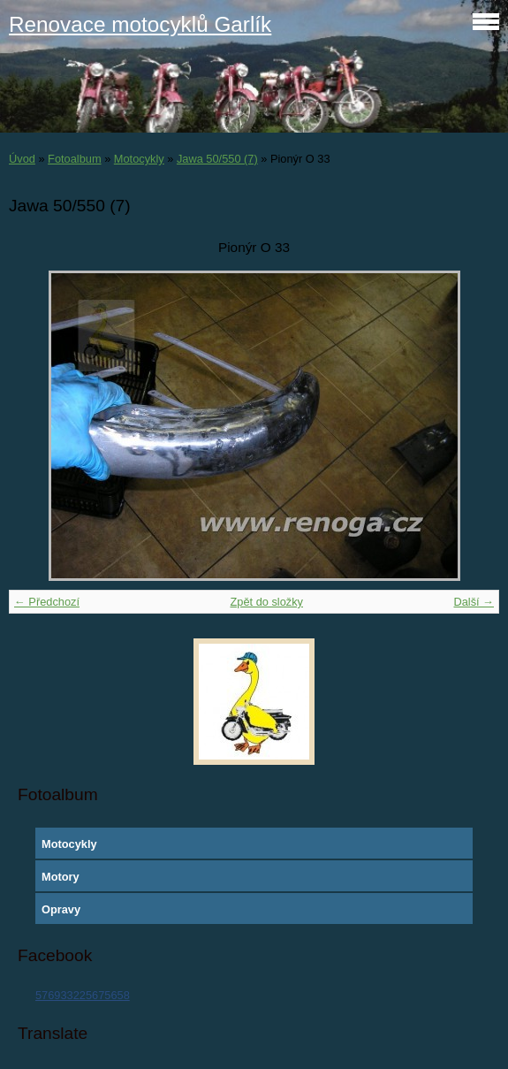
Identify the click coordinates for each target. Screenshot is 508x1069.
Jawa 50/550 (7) (217, 158)
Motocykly (139, 158)
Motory (61, 876)
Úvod (22, 158)
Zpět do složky (266, 601)
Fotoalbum (74, 158)
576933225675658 (82, 995)
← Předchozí (47, 601)
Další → (473, 601)
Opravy (61, 909)
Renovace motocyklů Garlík (140, 24)
